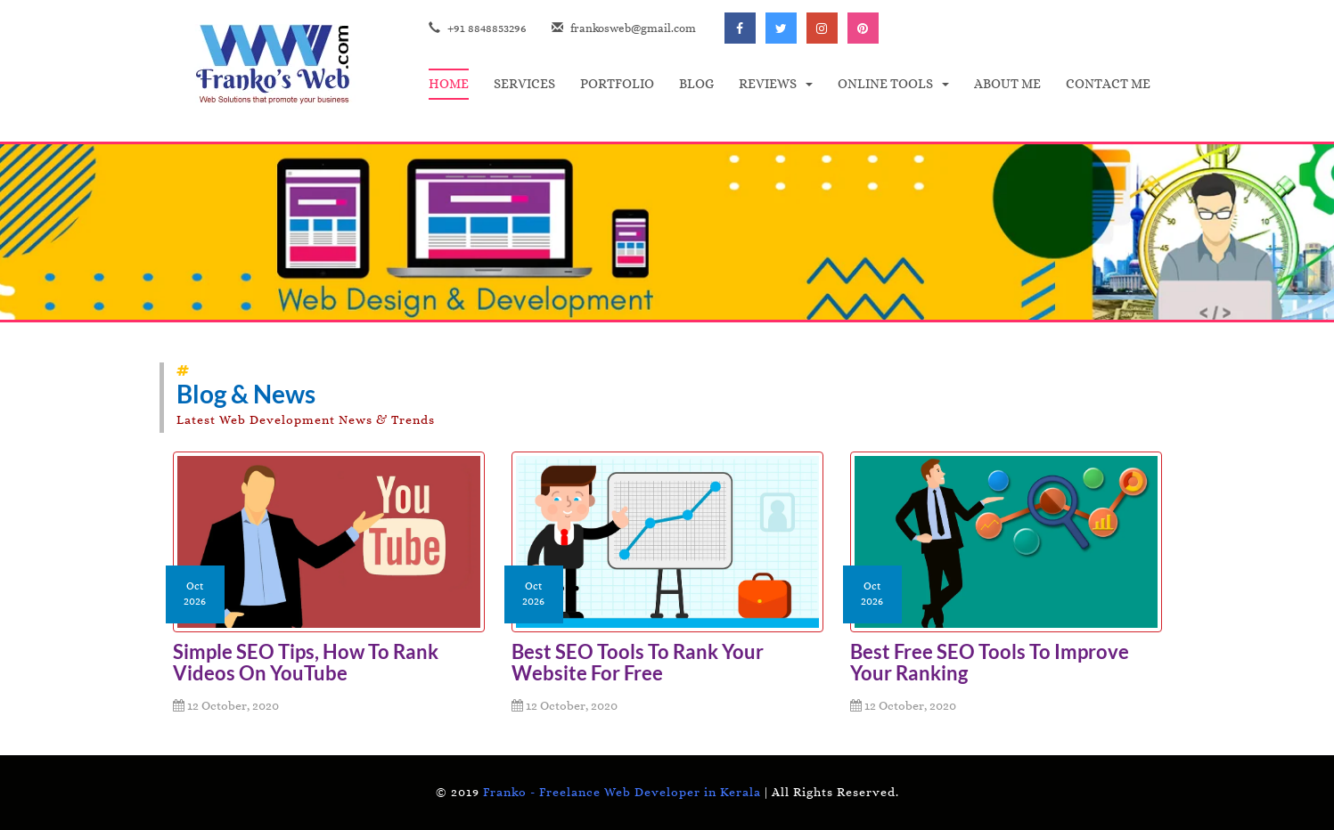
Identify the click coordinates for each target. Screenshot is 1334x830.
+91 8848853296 (478, 28)
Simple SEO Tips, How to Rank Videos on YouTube (305, 662)
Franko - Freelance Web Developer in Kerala (622, 792)
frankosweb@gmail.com (624, 28)
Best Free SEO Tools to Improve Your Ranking (989, 662)
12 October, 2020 (226, 705)
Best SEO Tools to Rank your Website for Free (638, 662)
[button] (776, 84)
